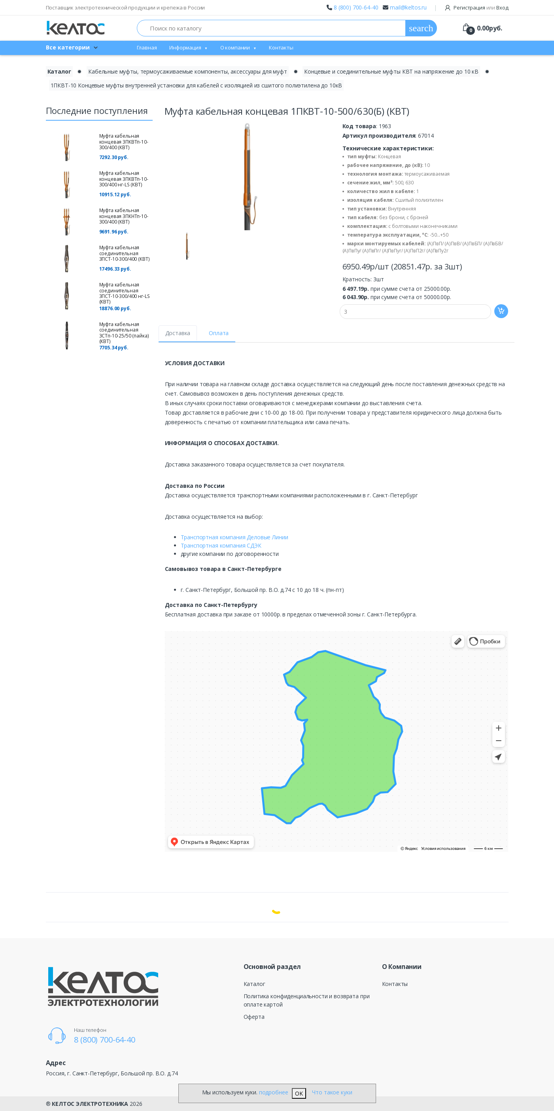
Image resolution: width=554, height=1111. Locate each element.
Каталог (254, 984)
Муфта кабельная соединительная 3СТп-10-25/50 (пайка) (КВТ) (124, 333)
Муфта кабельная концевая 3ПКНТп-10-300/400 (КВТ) (123, 216)
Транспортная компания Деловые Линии (234, 537)
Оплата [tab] (219, 333)
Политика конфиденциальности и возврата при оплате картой (307, 1000)
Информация (185, 47)
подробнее (273, 1092)
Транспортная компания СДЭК (221, 545)
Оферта (254, 1016)
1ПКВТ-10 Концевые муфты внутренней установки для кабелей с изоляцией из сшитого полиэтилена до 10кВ (196, 85)
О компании (235, 47)
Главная (147, 47)
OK (299, 1093)
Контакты (281, 47)
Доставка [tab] (178, 333)
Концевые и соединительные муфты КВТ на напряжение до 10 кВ (391, 71)
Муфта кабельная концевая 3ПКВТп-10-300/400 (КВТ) (123, 142)
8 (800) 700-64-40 (356, 7)
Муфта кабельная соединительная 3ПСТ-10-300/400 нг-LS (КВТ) (124, 293)
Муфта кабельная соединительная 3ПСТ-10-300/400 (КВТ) (124, 253)
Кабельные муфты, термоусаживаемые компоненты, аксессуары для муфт (187, 71)
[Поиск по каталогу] (271, 28)
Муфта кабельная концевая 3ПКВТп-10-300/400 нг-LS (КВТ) (123, 179)
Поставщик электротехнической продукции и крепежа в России (125, 7)
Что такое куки (332, 1092)
